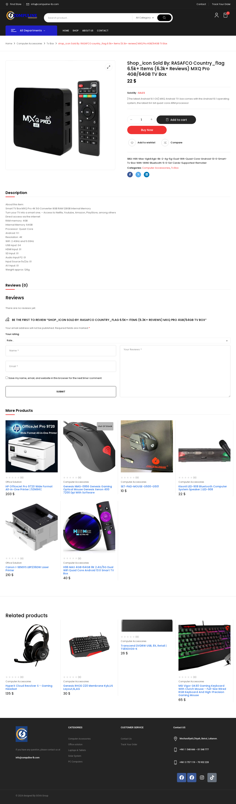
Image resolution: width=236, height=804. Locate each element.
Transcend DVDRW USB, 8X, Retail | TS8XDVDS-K (143, 647)
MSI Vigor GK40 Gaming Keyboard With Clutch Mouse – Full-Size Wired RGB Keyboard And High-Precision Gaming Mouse (202, 690)
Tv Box (50, 43)
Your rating (12, 334)
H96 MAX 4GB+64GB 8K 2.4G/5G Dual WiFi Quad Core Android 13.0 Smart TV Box (88, 570)
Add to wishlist (146, 142)
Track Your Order (221, 4)
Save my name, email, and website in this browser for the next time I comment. (55, 378)
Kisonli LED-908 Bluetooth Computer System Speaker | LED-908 (202, 488)
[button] (226, 15)
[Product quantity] (141, 120)
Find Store (13, 4)
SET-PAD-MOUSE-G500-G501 (140, 486)
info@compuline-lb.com (45, 4)
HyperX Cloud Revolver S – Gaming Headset (29, 687)
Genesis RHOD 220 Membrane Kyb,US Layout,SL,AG (88, 687)
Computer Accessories (29, 43)
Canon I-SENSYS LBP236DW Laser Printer (27, 568)
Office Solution (14, 481)
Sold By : (132, 93)
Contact (201, 4)
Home (9, 43)
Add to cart (178, 120)
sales (141, 93)
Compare (176, 142)
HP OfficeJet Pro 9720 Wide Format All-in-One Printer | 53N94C (29, 488)
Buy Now (147, 130)
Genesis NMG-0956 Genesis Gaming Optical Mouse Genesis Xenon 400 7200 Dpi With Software (87, 490)
